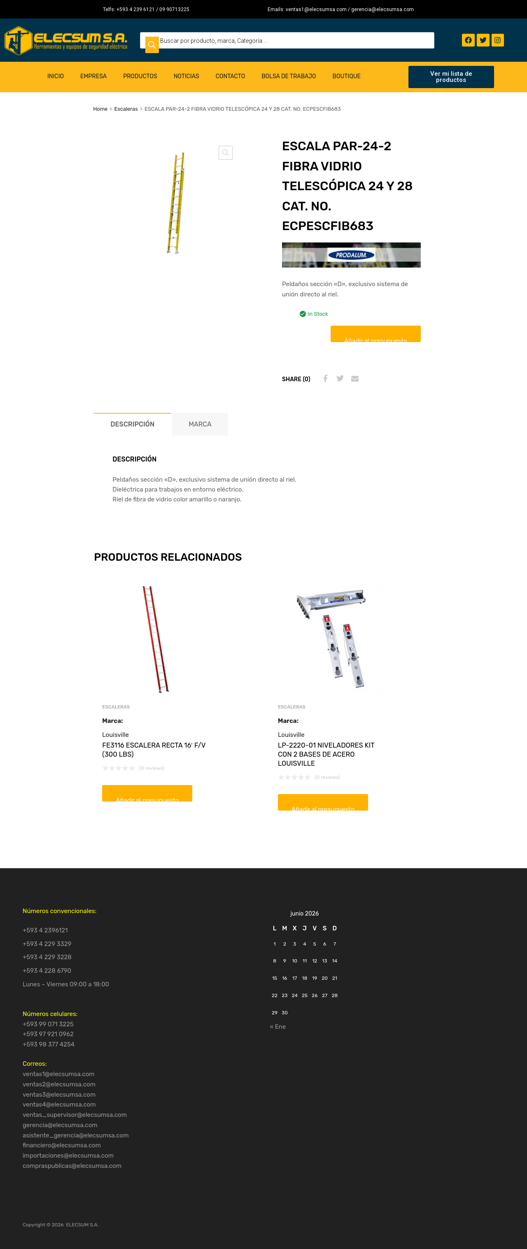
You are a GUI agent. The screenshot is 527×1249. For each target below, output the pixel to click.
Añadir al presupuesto (375, 339)
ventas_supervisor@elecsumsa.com (75, 1115)
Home (100, 109)
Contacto (230, 76)
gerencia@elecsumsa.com (60, 1125)
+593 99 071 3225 (48, 1024)
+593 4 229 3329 (47, 944)
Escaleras (126, 109)
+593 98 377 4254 (49, 1044)
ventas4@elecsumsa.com (59, 1104)
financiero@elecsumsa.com (62, 1145)
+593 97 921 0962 (48, 1034)
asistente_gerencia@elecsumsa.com (76, 1135)
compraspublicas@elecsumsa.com (72, 1166)
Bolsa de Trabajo (288, 76)
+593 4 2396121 (45, 930)
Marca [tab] (200, 424)
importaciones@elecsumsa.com (68, 1155)
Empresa (93, 76)
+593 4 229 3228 (47, 957)
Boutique (347, 76)
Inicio (55, 76)
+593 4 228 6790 (47, 970)
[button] (226, 153)
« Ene (278, 1026)
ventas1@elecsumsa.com (59, 1074)
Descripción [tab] (132, 424)
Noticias (186, 76)
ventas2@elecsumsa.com (59, 1084)
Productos (140, 76)
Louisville (115, 735)
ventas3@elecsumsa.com (59, 1094)
